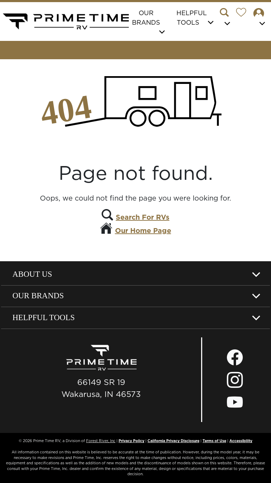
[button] (226, 18)
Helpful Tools (43, 317)
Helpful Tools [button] (191, 17)
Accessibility (240, 440)
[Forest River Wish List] (244, 13)
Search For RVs (142, 217)
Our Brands (38, 295)
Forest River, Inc (100, 440)
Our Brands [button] (146, 17)
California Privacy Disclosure (173, 440)
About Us (32, 274)
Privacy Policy (131, 440)
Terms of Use (214, 440)
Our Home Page (143, 231)
